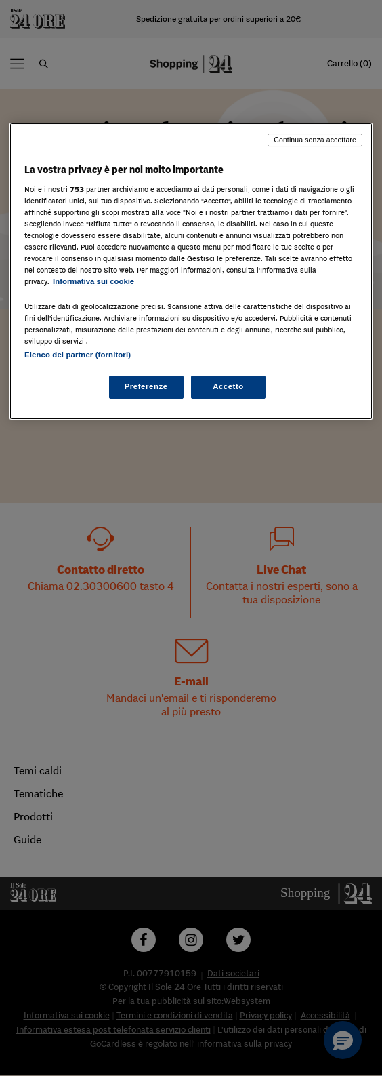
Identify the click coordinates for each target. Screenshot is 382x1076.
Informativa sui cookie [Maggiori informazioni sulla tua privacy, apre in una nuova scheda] (93, 281)
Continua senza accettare (315, 140)
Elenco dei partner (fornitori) (77, 355)
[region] (191, 271)
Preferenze (146, 386)
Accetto (228, 386)
